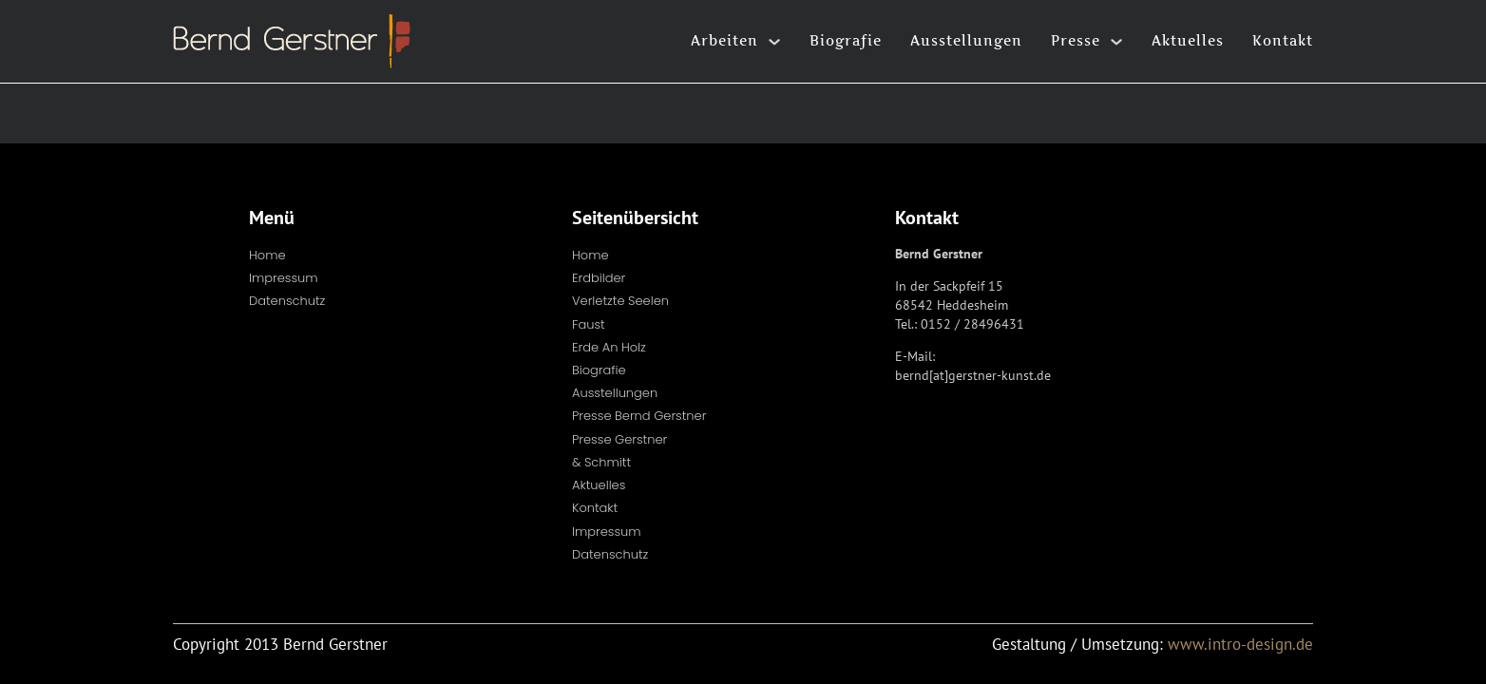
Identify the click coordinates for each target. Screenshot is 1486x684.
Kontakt (1282, 40)
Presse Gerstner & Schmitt (619, 450)
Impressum (283, 278)
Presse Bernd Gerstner (639, 416)
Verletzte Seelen (620, 301)
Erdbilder (598, 278)
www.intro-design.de (1240, 644)
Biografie (846, 40)
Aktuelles (1188, 40)
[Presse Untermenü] (1116, 41)
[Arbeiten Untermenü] (774, 41)
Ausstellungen (966, 40)
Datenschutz (287, 301)
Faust (588, 324)
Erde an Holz (609, 347)
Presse (1075, 40)
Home (267, 255)
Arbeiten (724, 40)
